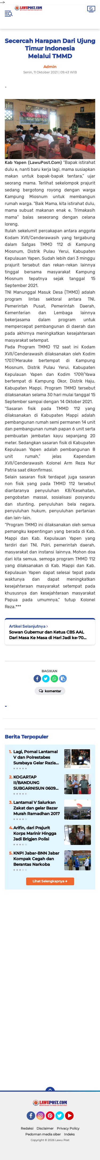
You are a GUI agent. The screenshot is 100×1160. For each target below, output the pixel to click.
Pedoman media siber (43, 1134)
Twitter (62, 1118)
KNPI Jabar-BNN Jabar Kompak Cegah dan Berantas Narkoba (36, 859)
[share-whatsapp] (54, 678)
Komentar (50, 690)
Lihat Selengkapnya (50, 881)
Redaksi (27, 1128)
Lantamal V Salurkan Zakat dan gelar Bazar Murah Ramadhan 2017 (36, 808)
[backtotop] (50, 1091)
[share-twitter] (46, 678)
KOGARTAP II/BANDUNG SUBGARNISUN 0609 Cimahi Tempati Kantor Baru (34, 782)
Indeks (69, 1134)
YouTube (73, 1118)
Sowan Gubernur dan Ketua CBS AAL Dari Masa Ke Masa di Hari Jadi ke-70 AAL (46, 635)
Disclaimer (45, 1128)
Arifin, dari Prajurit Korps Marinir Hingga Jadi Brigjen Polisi (34, 833)
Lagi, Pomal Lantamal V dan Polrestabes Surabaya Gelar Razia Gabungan (35, 757)
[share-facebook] (37, 678)
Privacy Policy (68, 1128)
